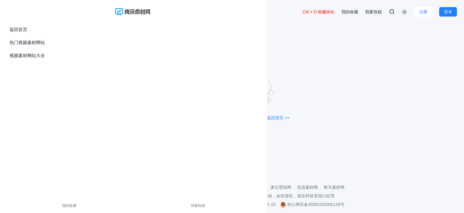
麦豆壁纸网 (280, 187)
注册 (423, 11)
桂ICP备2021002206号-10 (251, 204)
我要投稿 (42, 206)
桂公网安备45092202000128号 (312, 204)
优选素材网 (307, 187)
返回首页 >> (278, 117)
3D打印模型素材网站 (245, 187)
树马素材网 (334, 187)
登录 (448, 11)
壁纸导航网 (209, 187)
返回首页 (18, 29)
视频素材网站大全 (27, 55)
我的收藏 (17, 206)
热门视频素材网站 (27, 42)
